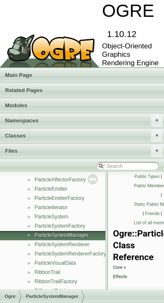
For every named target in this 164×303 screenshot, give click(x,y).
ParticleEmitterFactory (59, 198)
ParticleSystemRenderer (62, 244)
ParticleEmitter (51, 189)
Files (84, 151)
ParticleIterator (51, 207)
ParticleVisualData (55, 263)
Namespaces (84, 121)
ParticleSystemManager (61, 235)
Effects (120, 276)
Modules (16, 105)
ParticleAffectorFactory (60, 180)
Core (118, 267)
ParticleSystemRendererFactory (70, 254)
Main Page (18, 75)
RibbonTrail (47, 272)
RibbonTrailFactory (56, 281)
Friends (152, 213)
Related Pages (24, 90)
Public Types (147, 176)
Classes (84, 136)
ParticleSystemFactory (60, 226)
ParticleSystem (51, 217)
